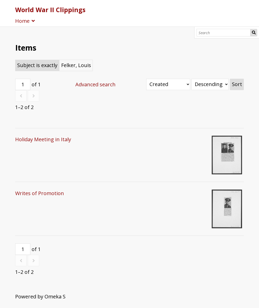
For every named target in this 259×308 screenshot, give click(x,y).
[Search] (224, 32)
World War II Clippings (50, 9)
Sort (237, 84)
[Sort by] (168, 84)
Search (253, 32)
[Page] (22, 84)
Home (22, 20)
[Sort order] (210, 84)
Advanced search (95, 84)
